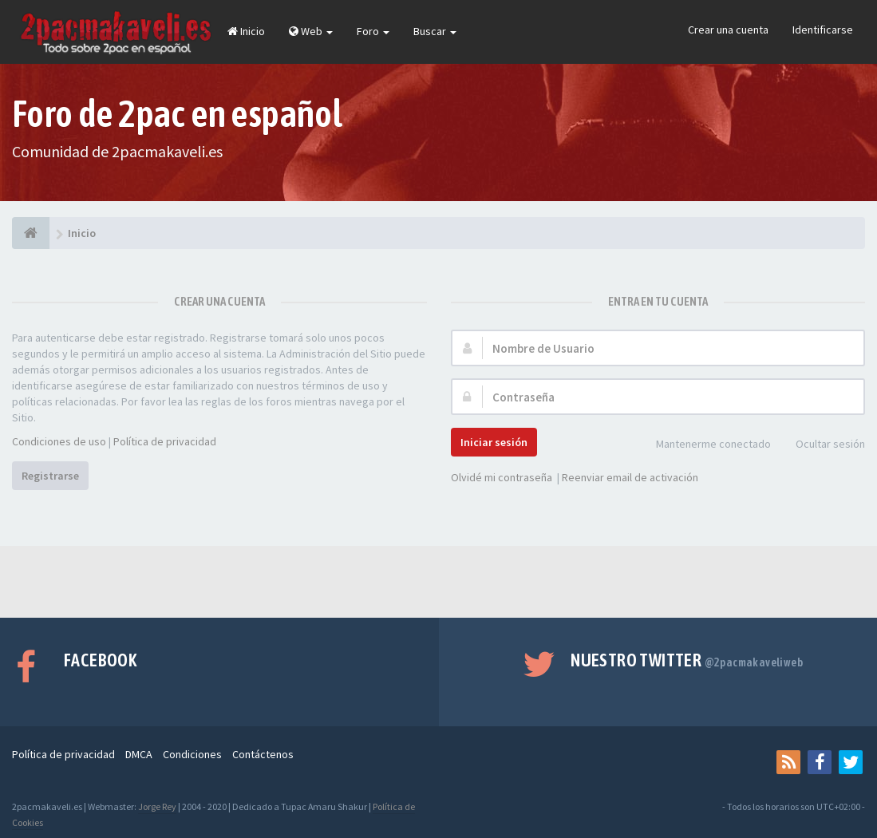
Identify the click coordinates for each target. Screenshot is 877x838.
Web (311, 31)
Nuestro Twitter (687, 660)
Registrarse (50, 475)
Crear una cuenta (728, 29)
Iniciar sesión (493, 442)
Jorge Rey (157, 806)
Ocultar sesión (821, 445)
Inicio (246, 31)
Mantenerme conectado (704, 445)
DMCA (138, 754)
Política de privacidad (164, 441)
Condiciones (192, 754)
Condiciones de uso (59, 441)
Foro (373, 31)
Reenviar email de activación (630, 477)
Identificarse (822, 29)
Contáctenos (263, 754)
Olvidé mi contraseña (501, 477)
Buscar (434, 31)
